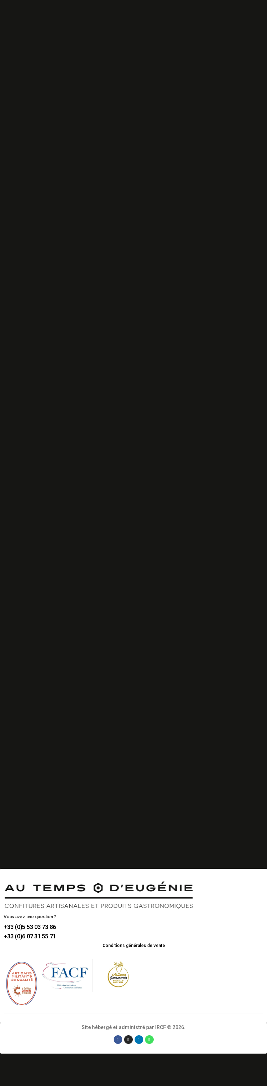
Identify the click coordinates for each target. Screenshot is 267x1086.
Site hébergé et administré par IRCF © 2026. (133, 1027)
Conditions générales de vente (133, 945)
